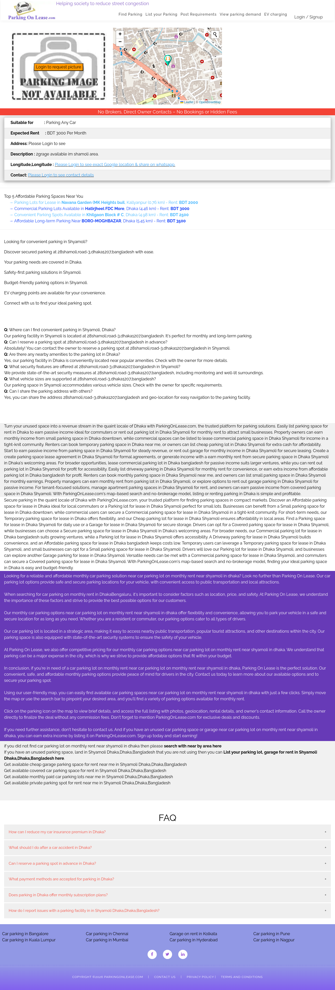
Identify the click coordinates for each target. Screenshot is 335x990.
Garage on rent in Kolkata (193, 933)
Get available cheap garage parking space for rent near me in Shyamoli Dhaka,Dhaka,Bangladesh (95, 764)
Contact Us (165, 977)
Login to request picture (58, 67)
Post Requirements (199, 14)
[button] (168, 60)
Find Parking (131, 14)
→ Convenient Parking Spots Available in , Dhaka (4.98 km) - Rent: (99, 214)
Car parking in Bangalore (25, 933)
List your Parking (162, 14)
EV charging (276, 14)
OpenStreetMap (210, 102)
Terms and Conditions (242, 977)
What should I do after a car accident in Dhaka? (50, 847)
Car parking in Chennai (107, 933)
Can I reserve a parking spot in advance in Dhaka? (52, 863)
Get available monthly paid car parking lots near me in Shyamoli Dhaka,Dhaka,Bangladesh (88, 776)
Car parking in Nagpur (274, 939)
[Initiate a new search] (215, 34)
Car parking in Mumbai (107, 939)
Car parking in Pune (271, 933)
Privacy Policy (200, 977)
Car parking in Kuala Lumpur (28, 939)
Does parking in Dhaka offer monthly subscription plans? (58, 895)
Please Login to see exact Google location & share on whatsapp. (115, 164)
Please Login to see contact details (61, 175)
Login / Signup (309, 17)
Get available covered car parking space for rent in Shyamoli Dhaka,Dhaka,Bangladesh (85, 770)
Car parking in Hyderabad (194, 939)
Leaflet (186, 102)
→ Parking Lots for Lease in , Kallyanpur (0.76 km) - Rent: (103, 202)
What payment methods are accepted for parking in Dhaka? (61, 879)
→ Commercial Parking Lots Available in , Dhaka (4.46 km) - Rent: (99, 208)
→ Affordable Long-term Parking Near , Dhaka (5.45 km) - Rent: (97, 220)
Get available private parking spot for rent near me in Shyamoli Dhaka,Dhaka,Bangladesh (87, 782)
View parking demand (241, 14)
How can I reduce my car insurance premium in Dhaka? (57, 832)
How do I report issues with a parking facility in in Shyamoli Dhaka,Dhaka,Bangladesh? (84, 910)
